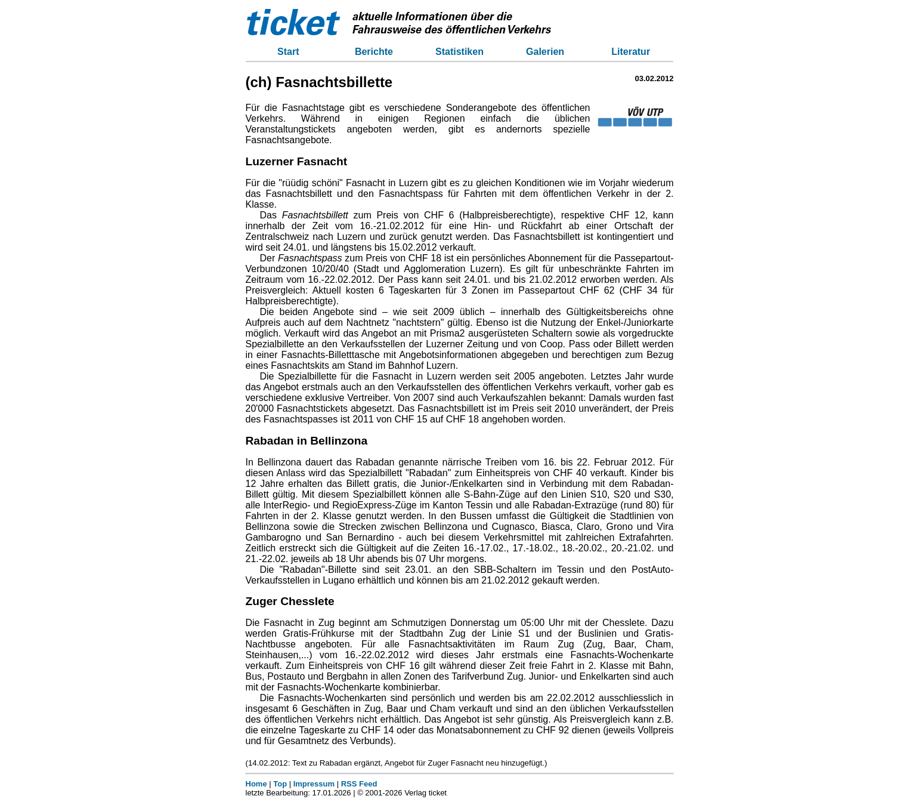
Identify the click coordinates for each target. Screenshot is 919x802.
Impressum (314, 783)
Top (280, 783)
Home (256, 783)
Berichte (374, 52)
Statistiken (459, 52)
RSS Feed (359, 783)
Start (288, 52)
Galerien (545, 52)
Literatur (630, 52)
